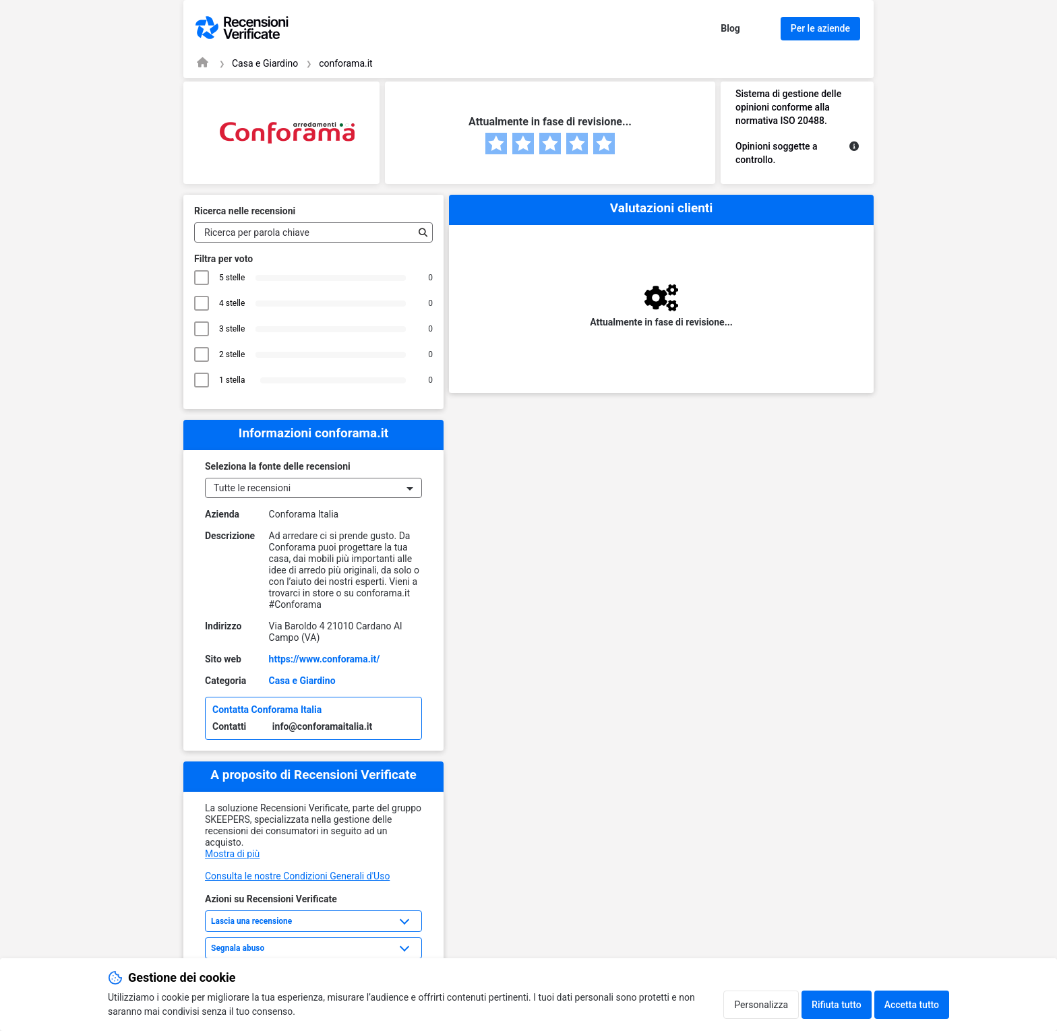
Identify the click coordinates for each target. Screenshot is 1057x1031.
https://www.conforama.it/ (324, 659)
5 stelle (232, 277)
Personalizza (761, 1004)
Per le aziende (820, 28)
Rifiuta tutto (837, 1004)
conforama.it (346, 63)
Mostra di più (232, 853)
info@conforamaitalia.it (322, 726)
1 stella (234, 380)
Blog (730, 28)
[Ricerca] (420, 232)
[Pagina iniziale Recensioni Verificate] (202, 62)
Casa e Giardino (265, 63)
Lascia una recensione (251, 921)
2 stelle (232, 354)
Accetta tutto (911, 1004)
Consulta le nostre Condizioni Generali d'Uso (297, 876)
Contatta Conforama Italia (267, 709)
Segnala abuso (237, 948)
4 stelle (232, 303)
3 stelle (232, 329)
